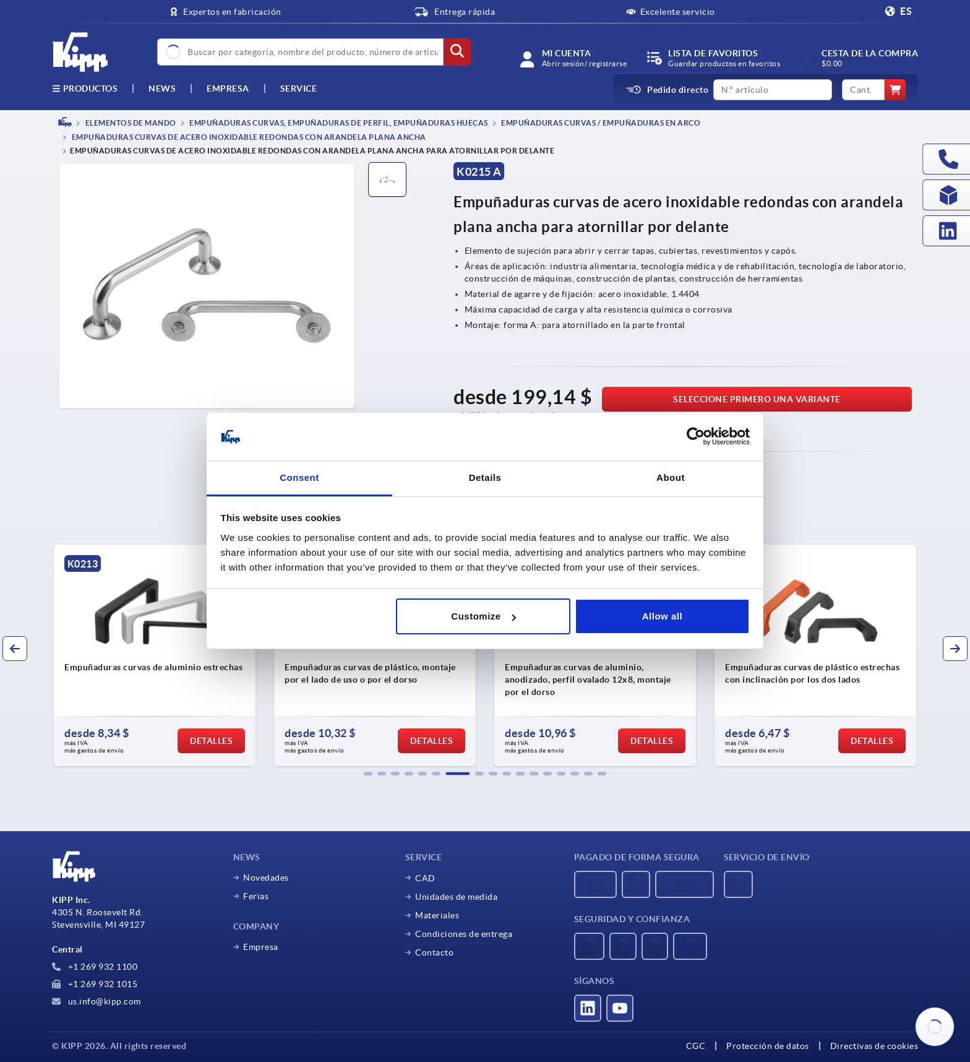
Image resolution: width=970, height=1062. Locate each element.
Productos (85, 88)
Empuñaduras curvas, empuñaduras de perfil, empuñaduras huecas (338, 123)
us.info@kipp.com (96, 1001)
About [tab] (670, 477)
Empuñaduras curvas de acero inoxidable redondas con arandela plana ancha (248, 138)
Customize (483, 616)
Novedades (266, 878)
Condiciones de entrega (463, 934)
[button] (368, 773)
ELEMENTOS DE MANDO (130, 123)
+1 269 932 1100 (94, 967)
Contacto (434, 952)
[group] (154, 655)
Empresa (228, 88)
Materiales (437, 915)
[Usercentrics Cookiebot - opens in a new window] (696, 437)
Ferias (255, 896)
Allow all (662, 616)
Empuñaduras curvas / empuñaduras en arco (600, 123)
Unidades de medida (456, 897)
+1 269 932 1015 (94, 984)
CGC (696, 1046)
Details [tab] (485, 477)
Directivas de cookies (874, 1046)
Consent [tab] (299, 477)
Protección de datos (767, 1046)
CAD (425, 878)
